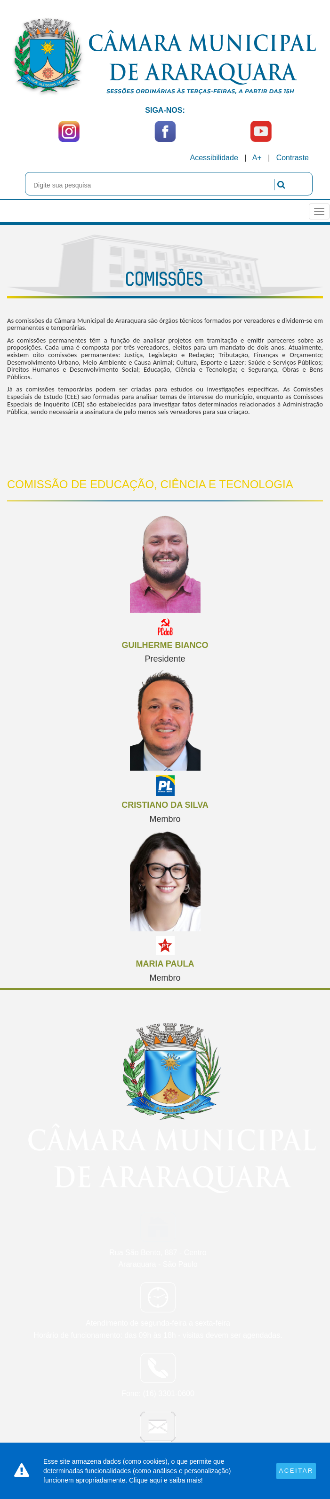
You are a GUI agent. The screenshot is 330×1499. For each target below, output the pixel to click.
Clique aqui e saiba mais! (165, 1480)
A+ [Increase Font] (257, 158)
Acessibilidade (214, 158)
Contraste (292, 158)
